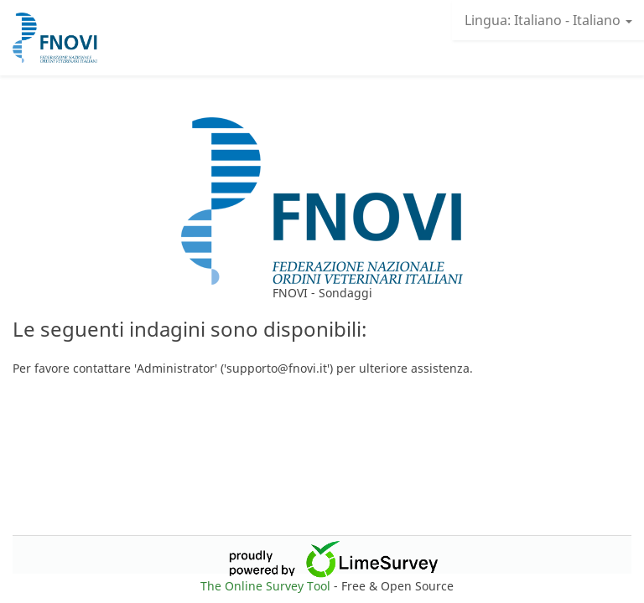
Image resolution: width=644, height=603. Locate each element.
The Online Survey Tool (267, 586)
